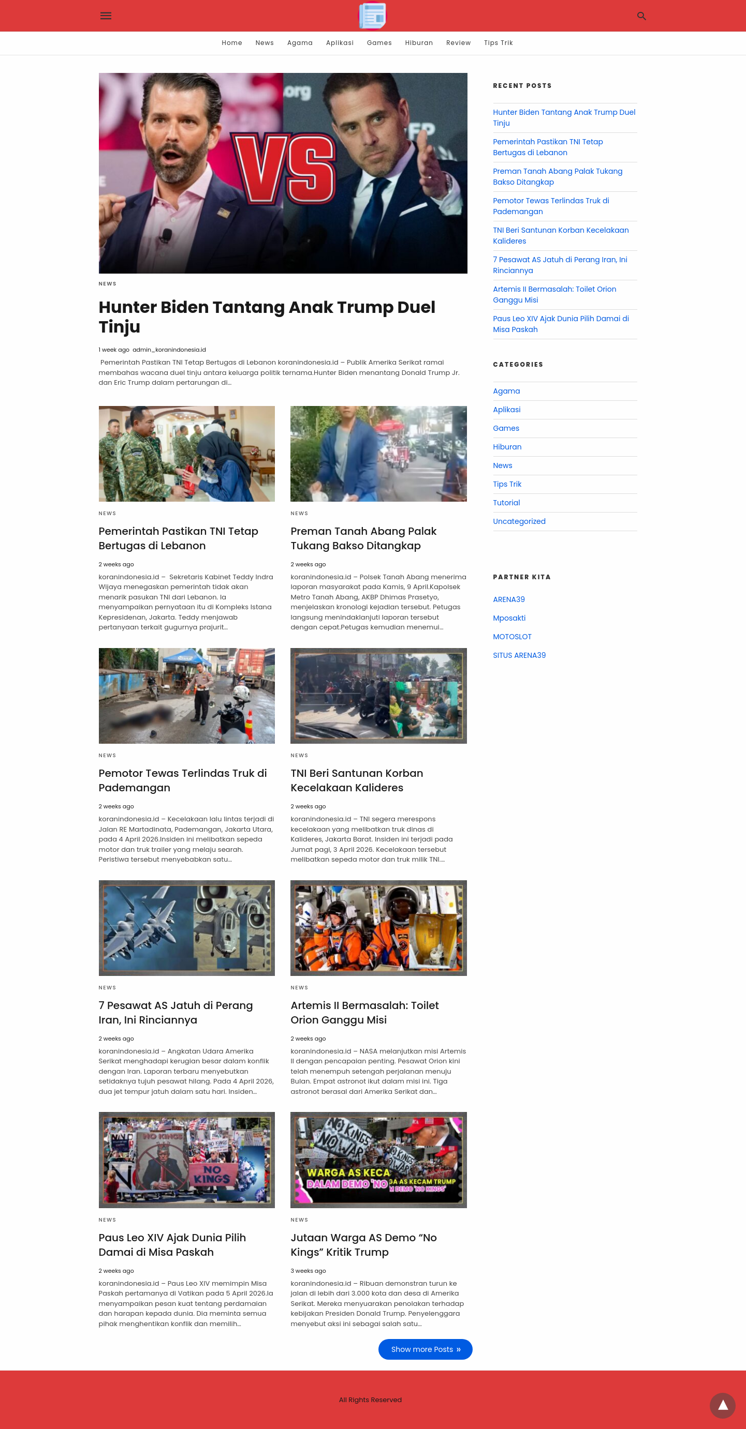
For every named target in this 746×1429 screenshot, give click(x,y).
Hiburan (419, 42)
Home (232, 42)
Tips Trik (498, 42)
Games (379, 42)
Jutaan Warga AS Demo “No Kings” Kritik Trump (363, 1244)
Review (458, 42)
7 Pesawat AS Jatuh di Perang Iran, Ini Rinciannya (176, 1012)
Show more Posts (422, 1349)
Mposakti (509, 618)
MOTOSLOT (512, 636)
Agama (300, 42)
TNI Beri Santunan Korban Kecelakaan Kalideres (356, 780)
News (265, 42)
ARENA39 (509, 599)
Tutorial (506, 503)
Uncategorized (519, 521)
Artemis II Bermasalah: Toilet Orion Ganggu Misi (364, 1012)
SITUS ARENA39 (519, 655)
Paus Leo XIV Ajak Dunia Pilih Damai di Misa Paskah (172, 1244)
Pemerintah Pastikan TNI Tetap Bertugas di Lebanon (179, 538)
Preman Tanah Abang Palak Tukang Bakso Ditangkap (363, 538)
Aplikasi (340, 42)
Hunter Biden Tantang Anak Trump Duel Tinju (267, 316)
